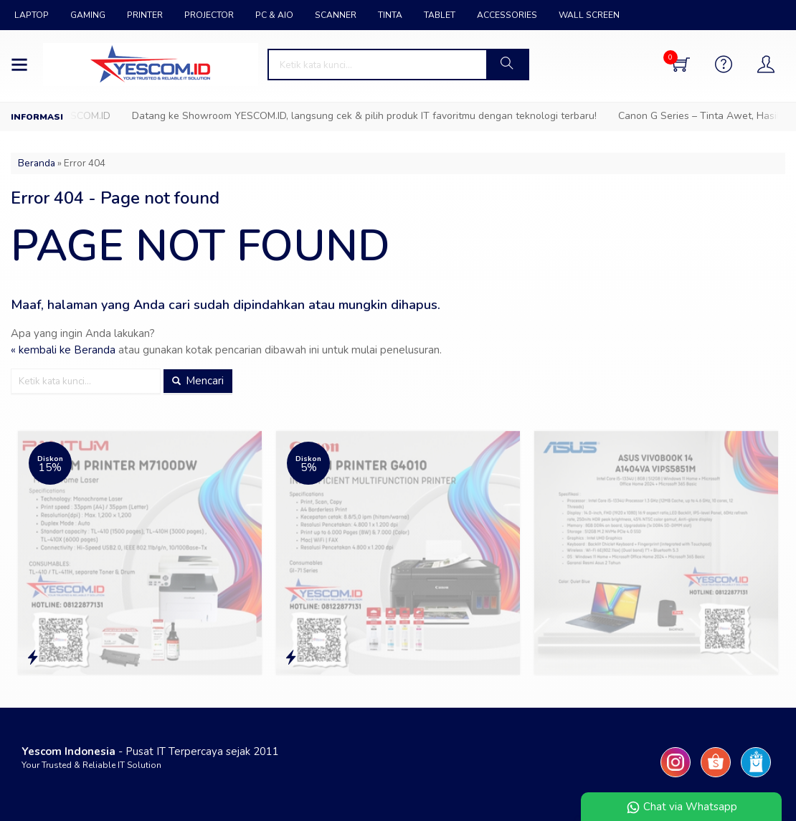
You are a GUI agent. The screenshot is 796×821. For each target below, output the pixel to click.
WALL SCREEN (589, 15)
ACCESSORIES (507, 15)
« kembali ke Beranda (63, 350)
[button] (507, 64)
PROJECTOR (209, 15)
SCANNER (335, 15)
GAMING (87, 15)
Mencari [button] (198, 381)
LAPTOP (31, 15)
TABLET (439, 15)
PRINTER (145, 15)
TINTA (390, 15)
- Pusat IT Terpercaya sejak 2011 (150, 751)
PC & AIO (274, 15)
